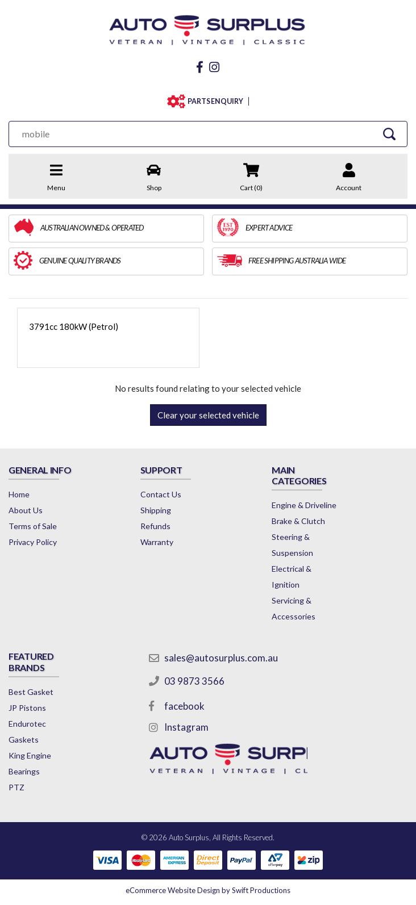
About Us (26, 510)
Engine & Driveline (304, 505)
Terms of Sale (33, 526)
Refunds (155, 526)
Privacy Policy (33, 542)
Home (19, 494)
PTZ (16, 787)
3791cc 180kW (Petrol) (73, 326)
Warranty (156, 542)
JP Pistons (27, 708)
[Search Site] (389, 133)
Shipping (155, 510)
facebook (184, 706)
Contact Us (160, 494)
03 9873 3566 (194, 681)
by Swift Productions (208, 890)
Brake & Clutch (298, 521)
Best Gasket (31, 692)
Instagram (186, 727)
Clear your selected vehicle (208, 415)
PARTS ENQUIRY (215, 101)
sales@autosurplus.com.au (221, 658)
